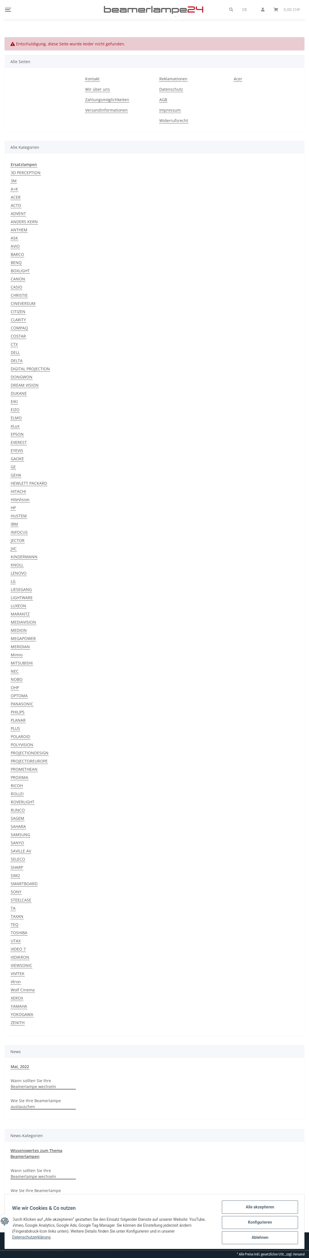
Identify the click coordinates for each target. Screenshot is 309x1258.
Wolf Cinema (23, 990)
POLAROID (20, 736)
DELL (15, 352)
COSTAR (18, 336)
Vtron (16, 981)
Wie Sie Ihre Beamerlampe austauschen (36, 1103)
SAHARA (18, 826)
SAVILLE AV (21, 851)
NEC (15, 671)
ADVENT (18, 213)
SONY (16, 891)
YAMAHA (19, 1006)
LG (13, 581)
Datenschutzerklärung (33, 1238)
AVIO (15, 246)
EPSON (17, 434)
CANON (18, 279)
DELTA (17, 360)
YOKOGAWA (22, 1014)
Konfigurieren (258, 1223)
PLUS (15, 728)
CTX (14, 344)
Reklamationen (173, 78)
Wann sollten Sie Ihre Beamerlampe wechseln (33, 1083)
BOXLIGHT (20, 270)
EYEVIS (17, 450)
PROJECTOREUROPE (29, 761)
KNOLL (17, 565)
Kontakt (92, 78)
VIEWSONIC (21, 965)
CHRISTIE (19, 295)
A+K (14, 189)
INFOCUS (19, 532)
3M (14, 180)
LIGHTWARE (22, 597)
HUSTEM (19, 516)
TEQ (14, 924)
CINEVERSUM (23, 303)
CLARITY (18, 319)
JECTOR (18, 540)
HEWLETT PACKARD (29, 483)
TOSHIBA (19, 932)
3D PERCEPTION (26, 172)
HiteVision (20, 499)
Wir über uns (97, 89)
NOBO (17, 679)
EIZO (15, 409)
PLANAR (18, 720)
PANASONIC (22, 703)
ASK (14, 238)
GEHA (16, 475)
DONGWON (21, 377)
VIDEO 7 (18, 949)
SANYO (17, 842)
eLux (15, 426)
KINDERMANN (24, 556)
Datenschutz (171, 89)
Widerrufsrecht (173, 120)
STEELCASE (21, 900)
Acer (238, 78)
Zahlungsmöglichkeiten (107, 99)
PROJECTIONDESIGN (29, 753)
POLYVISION (22, 744)
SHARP (17, 867)
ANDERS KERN (24, 221)
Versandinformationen (106, 110)
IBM (14, 524)
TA (13, 908)
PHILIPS (18, 712)
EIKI (14, 401)
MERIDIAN (20, 646)
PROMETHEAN (24, 769)
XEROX (17, 998)
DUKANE (19, 393)
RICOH (17, 785)
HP (13, 507)
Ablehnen (258, 1238)
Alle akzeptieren (258, 1208)
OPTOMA (19, 695)
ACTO (16, 205)
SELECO (18, 859)
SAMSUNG (20, 834)
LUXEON (18, 605)
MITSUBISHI (22, 663)
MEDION (19, 630)
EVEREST (19, 442)
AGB (163, 99)
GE (13, 466)
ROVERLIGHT (22, 802)
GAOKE (17, 458)
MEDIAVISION (23, 622)
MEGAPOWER (23, 638)
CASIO (16, 287)
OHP (15, 687)
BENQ (16, 262)
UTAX (16, 941)
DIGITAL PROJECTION (30, 368)
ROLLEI (17, 793)
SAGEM (17, 818)
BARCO (17, 254)
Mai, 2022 (20, 1066)
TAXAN (17, 916)
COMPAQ (19, 328)
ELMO (16, 417)
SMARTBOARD (24, 883)
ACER (16, 197)
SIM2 (15, 875)
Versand (298, 1254)
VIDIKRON (20, 957)
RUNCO (18, 810)
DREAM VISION (25, 385)
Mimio (17, 654)
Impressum (170, 110)
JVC (14, 548)
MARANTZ (20, 614)
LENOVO (19, 573)
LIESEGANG (21, 589)
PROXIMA (19, 777)
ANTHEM (19, 229)
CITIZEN (18, 311)
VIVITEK (18, 973)
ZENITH (18, 1022)
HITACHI (18, 491)
